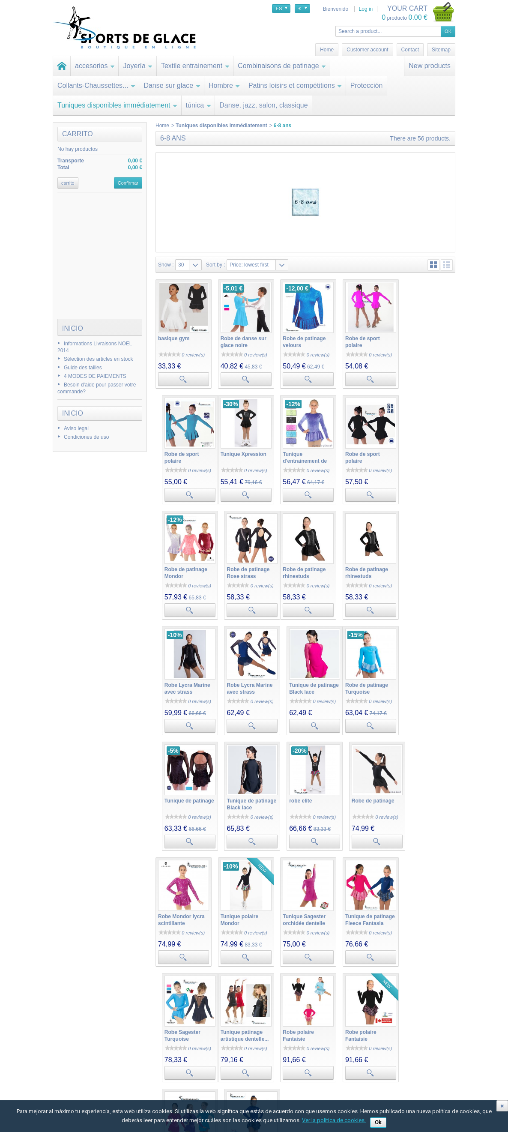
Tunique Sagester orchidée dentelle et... (302, 802)
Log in (366, 9)
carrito (77, 134)
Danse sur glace (171, 85)
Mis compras (155, 1059)
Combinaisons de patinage (282, 65)
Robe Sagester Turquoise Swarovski (421, 802)
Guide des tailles (83, 368)
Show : (166, 265)
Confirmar (128, 183)
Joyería (137, 65)
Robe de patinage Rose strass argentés (424, 458)
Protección (366, 85)
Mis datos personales (164, 1093)
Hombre (224, 85)
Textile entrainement (195, 65)
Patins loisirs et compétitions (295, 85)
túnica (199, 105)
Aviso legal (76, 428)
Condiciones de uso (86, 437)
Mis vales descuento (163, 1076)
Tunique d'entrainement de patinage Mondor (241, 458)
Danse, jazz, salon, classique (263, 105)
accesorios (95, 65)
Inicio (72, 328)
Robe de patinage (424, 680)
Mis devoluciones (160, 1067)
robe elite (353, 680)
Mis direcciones (158, 1084)
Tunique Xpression (181, 452)
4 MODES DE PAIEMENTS (95, 376)
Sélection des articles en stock (98, 359)
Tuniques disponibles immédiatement (117, 105)
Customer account (367, 50)
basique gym (173, 337)
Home (162, 126)
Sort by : (215, 265)
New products (430, 65)
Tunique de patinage (244, 680)
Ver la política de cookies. (334, 1120)
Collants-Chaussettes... (96, 85)
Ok (378, 1122)
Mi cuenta (152, 1048)
